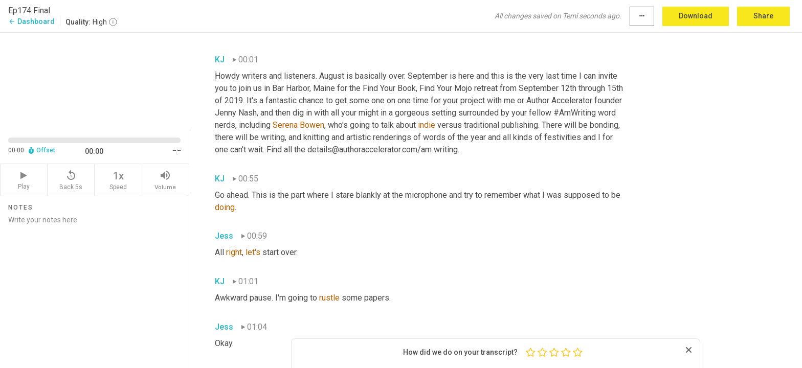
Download (695, 16)
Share (763, 16)
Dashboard (31, 21)
